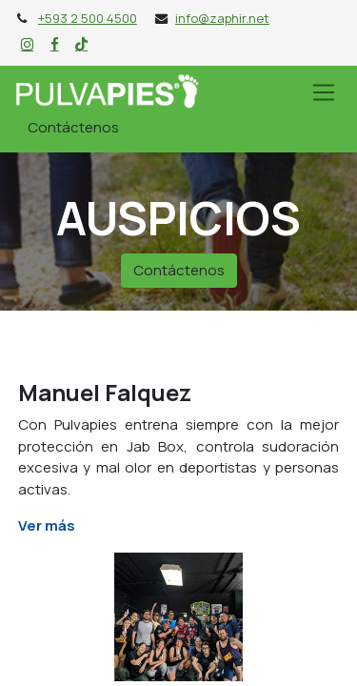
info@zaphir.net (222, 18)
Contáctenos (73, 127)
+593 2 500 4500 (87, 18)
